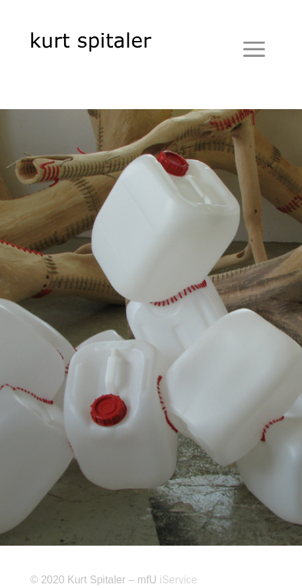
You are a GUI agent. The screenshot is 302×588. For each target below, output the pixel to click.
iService (179, 579)
